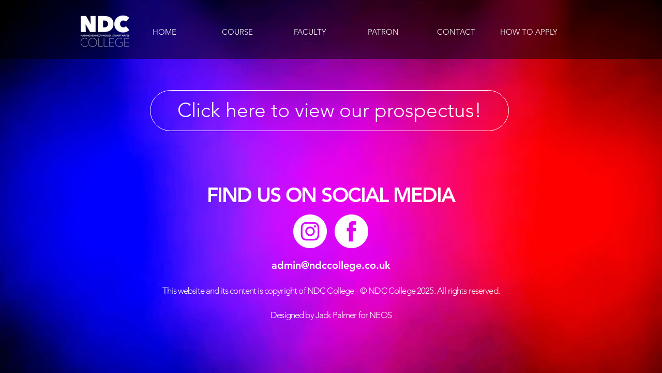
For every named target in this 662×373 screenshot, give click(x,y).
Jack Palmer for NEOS (353, 315)
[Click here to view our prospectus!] (329, 110)
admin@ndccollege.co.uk (331, 265)
